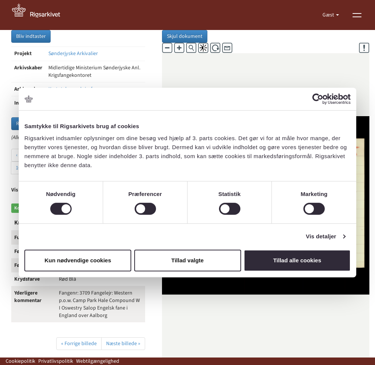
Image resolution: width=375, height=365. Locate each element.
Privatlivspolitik (55, 361)
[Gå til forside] (40, 15)
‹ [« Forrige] (17, 155)
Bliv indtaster (31, 36)
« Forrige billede (79, 343)
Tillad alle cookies (297, 260)
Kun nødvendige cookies (78, 260)
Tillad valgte (187, 260)
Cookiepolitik (20, 361)
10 (18, 168)
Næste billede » (123, 343)
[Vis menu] (357, 15)
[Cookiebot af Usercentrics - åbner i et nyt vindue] (318, 99)
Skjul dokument (184, 36)
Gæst (328, 15)
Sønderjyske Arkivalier (73, 53)
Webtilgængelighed (97, 361)
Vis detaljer (321, 236)
